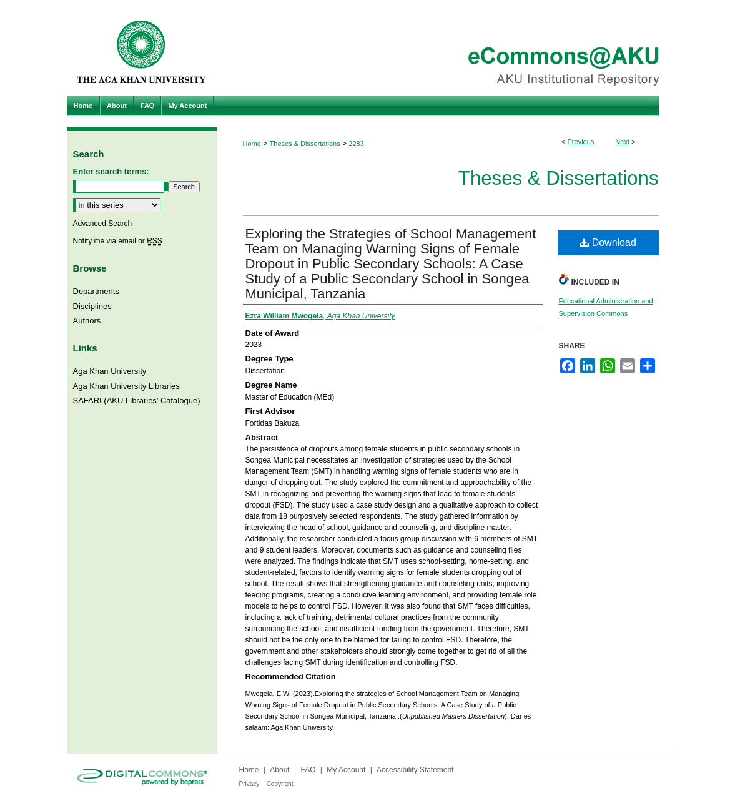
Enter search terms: (111, 171)
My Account (346, 769)
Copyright (280, 783)
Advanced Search (102, 223)
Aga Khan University (110, 371)
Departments (96, 291)
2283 (355, 143)
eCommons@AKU (448, 48)
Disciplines (92, 306)
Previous (581, 141)
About (279, 769)
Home (252, 143)
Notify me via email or (117, 241)
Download (608, 242)
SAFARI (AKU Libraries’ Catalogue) (136, 400)
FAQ (307, 769)
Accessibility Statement (415, 769)
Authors (87, 320)
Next (622, 141)
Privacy (249, 783)
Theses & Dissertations (305, 143)
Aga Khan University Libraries (126, 386)
